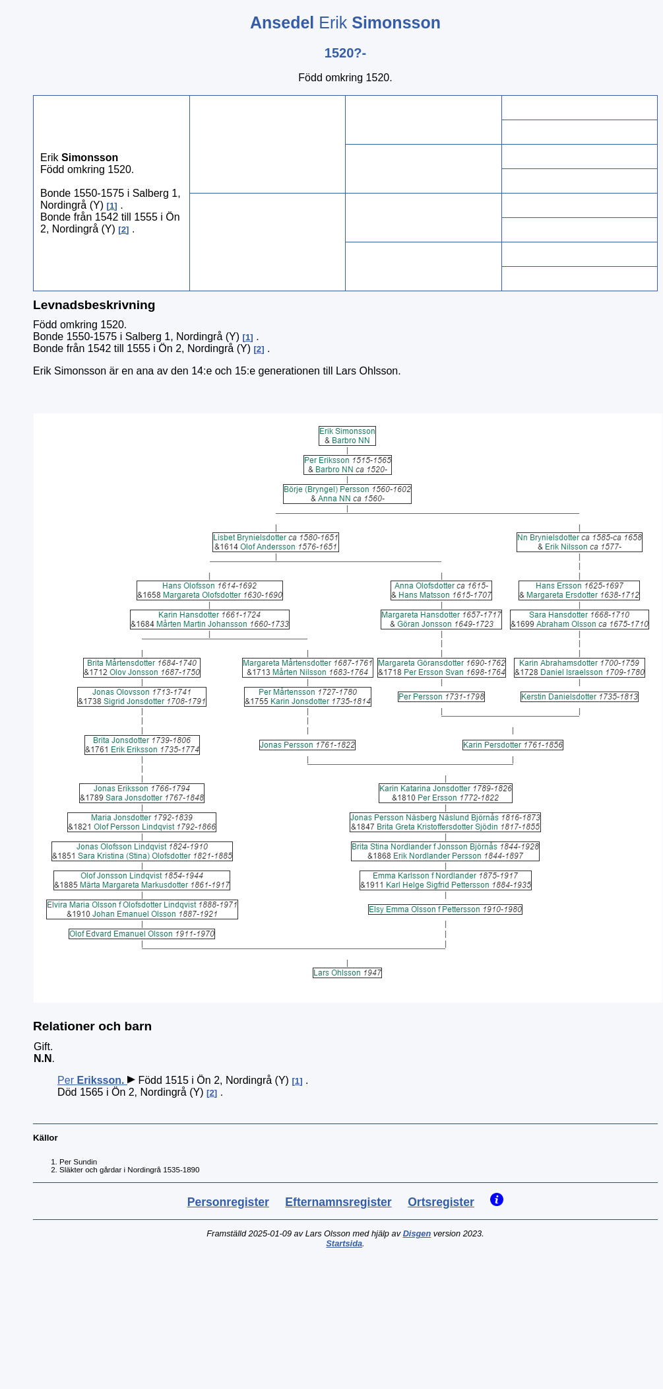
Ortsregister (441, 1202)
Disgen (417, 1233)
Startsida (344, 1243)
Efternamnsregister (338, 1202)
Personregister (228, 1202)
